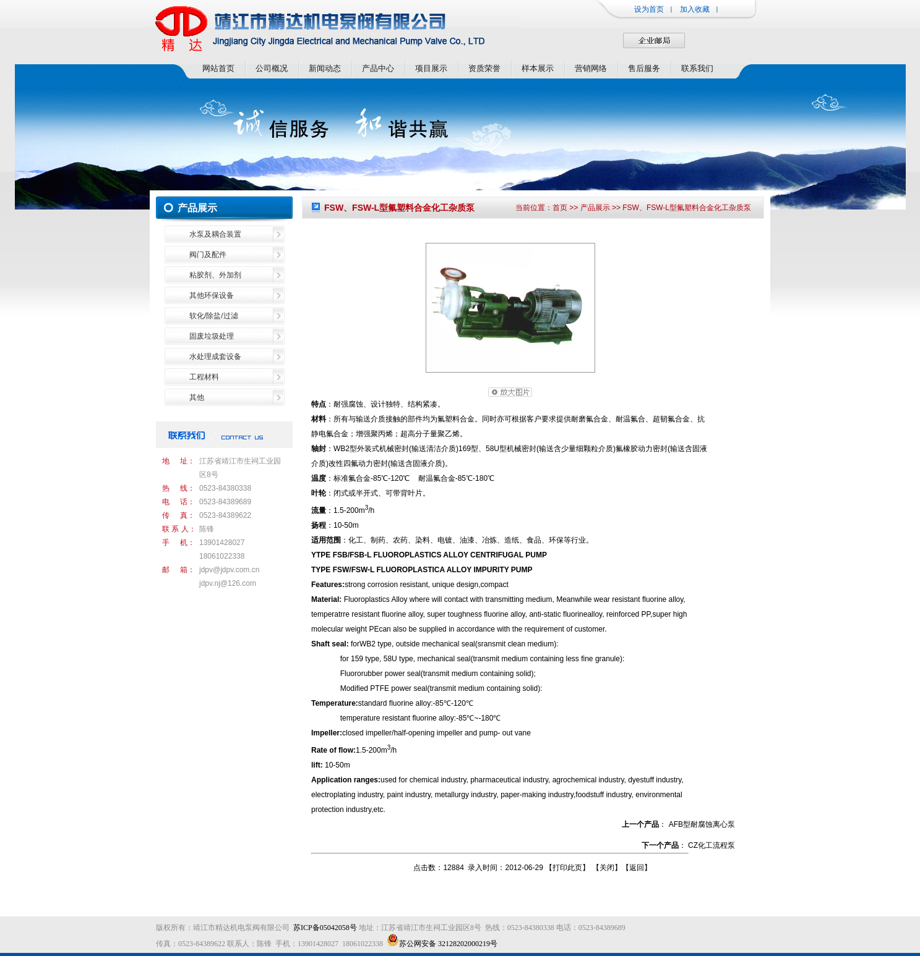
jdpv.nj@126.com (227, 583)
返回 (636, 867)
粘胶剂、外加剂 (215, 275)
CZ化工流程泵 (711, 845)
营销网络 (591, 68)
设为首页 (649, 9)
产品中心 (378, 68)
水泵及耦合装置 (215, 234)
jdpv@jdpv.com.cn (229, 569)
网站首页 (218, 68)
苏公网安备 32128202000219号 (442, 943)
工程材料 (204, 377)
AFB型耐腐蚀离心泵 (702, 824)
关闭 (607, 867)
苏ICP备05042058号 (325, 927)
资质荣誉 (484, 68)
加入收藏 (695, 9)
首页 (559, 207)
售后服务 (644, 68)
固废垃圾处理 (211, 336)
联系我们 (697, 68)
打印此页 (567, 867)
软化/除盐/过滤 (213, 315)
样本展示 (538, 68)
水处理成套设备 (215, 356)
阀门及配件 (207, 254)
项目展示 (431, 68)
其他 (196, 397)
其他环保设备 (211, 295)
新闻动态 (325, 68)
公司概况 (272, 68)
